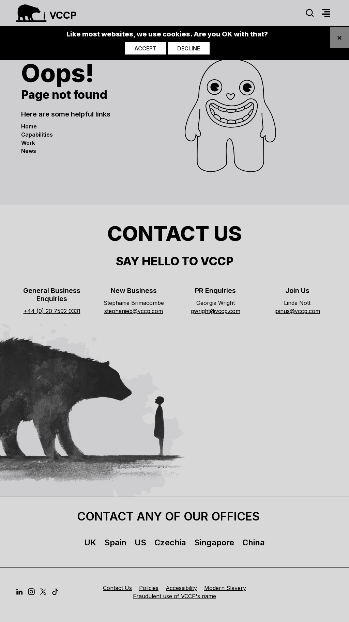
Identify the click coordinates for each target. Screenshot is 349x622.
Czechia (170, 542)
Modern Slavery (225, 588)
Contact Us (117, 588)
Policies (148, 588)
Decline (188, 48)
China (253, 542)
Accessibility (181, 588)
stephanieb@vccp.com (133, 311)
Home (29, 126)
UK (90, 542)
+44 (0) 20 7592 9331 (52, 311)
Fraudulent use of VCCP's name (174, 596)
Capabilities (37, 134)
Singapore (214, 542)
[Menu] (326, 13)
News (28, 150)
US (140, 542)
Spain (115, 542)
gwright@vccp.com (215, 311)
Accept (145, 48)
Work (28, 142)
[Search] (310, 13)
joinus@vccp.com (297, 311)
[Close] (339, 37)
